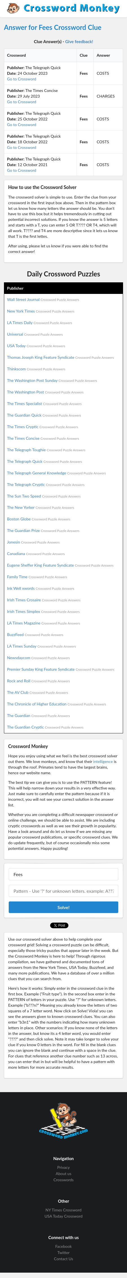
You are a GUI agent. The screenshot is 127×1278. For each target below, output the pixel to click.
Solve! (63, 907)
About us (64, 1173)
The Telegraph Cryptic (45, 484)
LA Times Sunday (41, 646)
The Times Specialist (44, 403)
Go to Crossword (21, 78)
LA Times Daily (39, 322)
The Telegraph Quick (44, 461)
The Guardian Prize (43, 530)
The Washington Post (45, 392)
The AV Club (37, 692)
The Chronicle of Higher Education (56, 703)
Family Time (37, 576)
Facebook (63, 1246)
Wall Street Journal (43, 299)
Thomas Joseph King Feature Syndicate (60, 357)
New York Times (40, 311)
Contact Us (63, 1258)
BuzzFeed (35, 634)
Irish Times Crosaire (44, 599)
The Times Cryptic (42, 426)
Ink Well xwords (40, 588)
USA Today (36, 345)
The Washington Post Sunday (52, 380)
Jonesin (33, 542)
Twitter (63, 1252)
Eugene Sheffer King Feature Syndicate (60, 565)
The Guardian (38, 715)
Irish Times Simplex (43, 611)
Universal (35, 334)
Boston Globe (38, 518)
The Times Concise (43, 438)
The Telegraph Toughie (46, 449)
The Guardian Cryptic (45, 727)
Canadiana (36, 553)
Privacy (63, 1167)
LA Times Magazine (43, 623)
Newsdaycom (38, 657)
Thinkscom (36, 368)
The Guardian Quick (44, 415)
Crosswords (64, 1179)
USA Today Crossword (63, 1216)
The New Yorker (40, 507)
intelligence (103, 761)
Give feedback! (79, 41)
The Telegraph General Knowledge (56, 472)
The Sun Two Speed (44, 496)
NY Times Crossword (64, 1210)
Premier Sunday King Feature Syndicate (60, 669)
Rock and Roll (38, 680)
